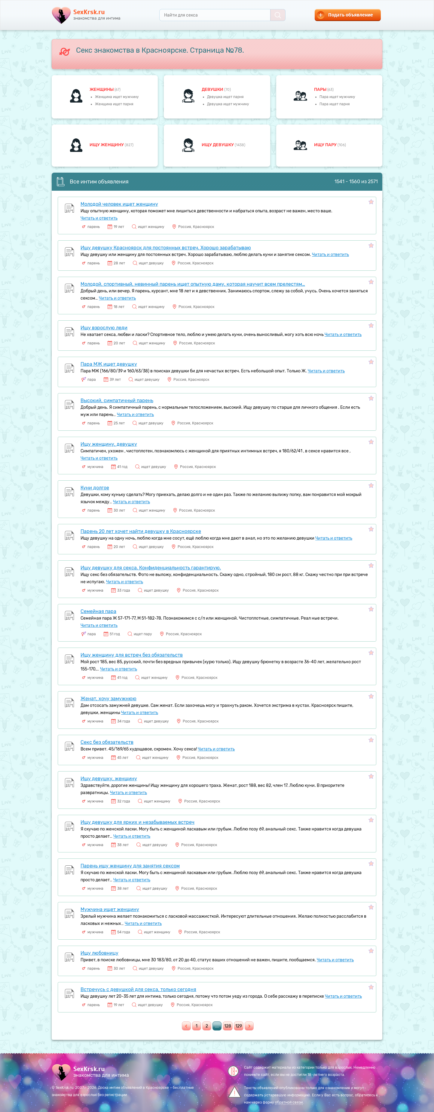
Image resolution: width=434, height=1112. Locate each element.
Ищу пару (326, 144)
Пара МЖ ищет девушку (109, 364)
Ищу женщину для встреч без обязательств (132, 655)
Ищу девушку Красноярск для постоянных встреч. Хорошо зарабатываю (166, 248)
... (217, 1026)
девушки (213, 89)
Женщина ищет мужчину (117, 97)
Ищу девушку (218, 144)
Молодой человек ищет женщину (119, 204)
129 (238, 1026)
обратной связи (289, 1102)
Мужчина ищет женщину (110, 909)
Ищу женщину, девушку (109, 444)
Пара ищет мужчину (337, 97)
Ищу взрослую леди (104, 328)
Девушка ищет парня (225, 97)
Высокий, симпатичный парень (117, 400)
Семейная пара (98, 611)
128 (227, 1026)
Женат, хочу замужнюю (108, 698)
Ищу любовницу (99, 953)
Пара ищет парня (334, 104)
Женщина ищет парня (114, 104)
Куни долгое (95, 488)
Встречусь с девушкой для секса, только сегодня (138, 989)
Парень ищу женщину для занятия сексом (130, 866)
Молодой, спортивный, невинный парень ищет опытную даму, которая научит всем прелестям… (193, 284)
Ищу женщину (107, 144)
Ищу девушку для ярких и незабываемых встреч (137, 822)
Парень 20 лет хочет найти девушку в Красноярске (141, 531)
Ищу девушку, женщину (109, 778)
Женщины (102, 89)
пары (320, 89)
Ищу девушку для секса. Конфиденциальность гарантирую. (151, 568)
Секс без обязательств (107, 742)
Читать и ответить (99, 218)
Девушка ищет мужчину (228, 104)
